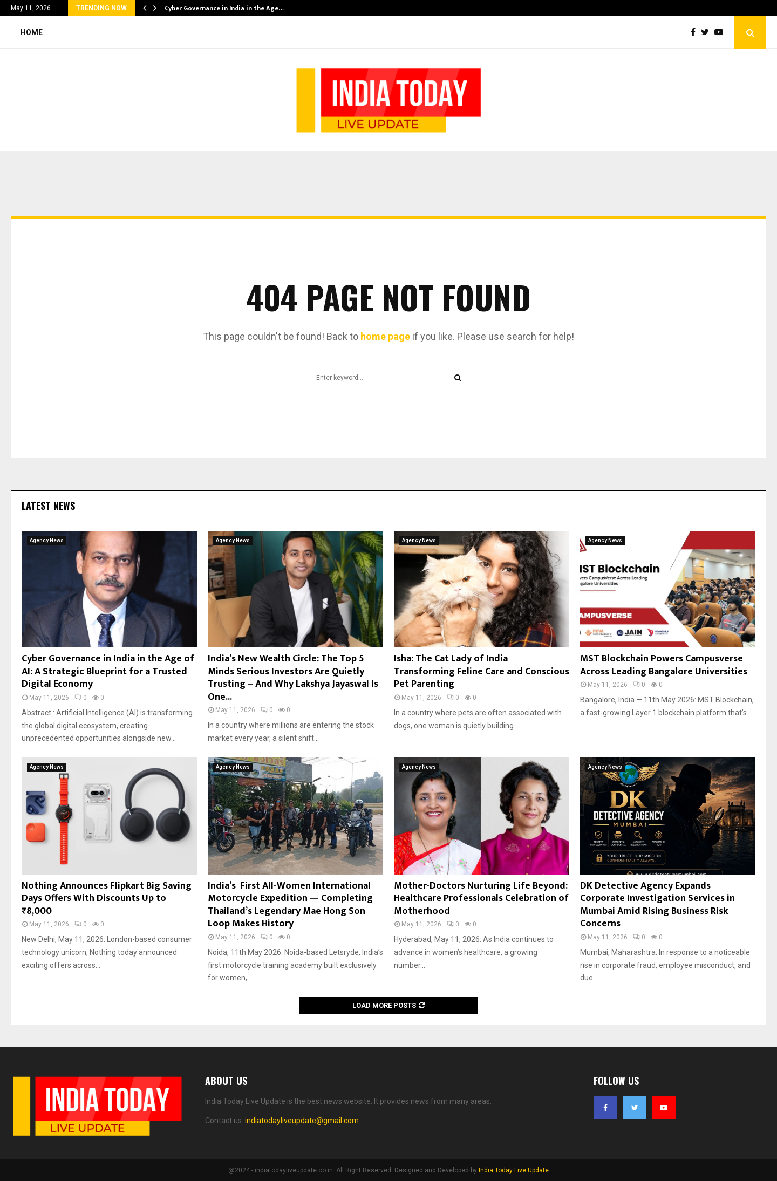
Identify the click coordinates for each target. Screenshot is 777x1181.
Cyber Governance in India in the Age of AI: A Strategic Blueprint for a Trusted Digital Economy (108, 671)
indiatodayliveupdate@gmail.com (302, 1120)
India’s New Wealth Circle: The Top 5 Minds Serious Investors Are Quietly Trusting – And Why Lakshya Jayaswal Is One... (293, 678)
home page (385, 336)
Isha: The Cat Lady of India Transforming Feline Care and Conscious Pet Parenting (481, 671)
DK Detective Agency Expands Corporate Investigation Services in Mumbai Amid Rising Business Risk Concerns (657, 905)
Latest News (48, 506)
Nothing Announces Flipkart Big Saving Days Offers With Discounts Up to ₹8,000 (107, 898)
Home (32, 32)
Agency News (47, 540)
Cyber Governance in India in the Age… (224, 8)
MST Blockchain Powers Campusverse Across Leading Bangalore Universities (663, 665)
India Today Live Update (514, 1170)
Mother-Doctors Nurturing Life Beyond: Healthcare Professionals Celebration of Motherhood (481, 898)
